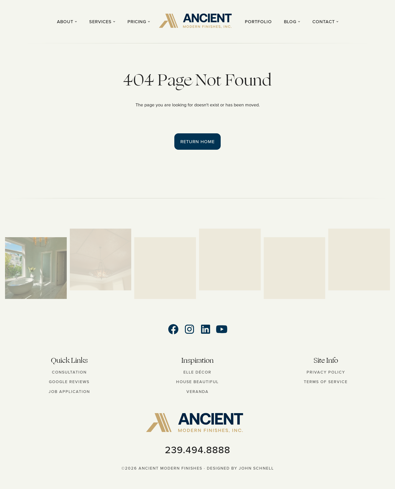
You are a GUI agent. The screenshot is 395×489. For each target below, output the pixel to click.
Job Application (69, 391)
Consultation (69, 372)
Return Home (197, 141)
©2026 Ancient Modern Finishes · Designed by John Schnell (197, 468)
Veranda (197, 391)
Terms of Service (326, 381)
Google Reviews (69, 381)
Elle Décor (197, 372)
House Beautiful (197, 381)
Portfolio (258, 21)
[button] (67, 21)
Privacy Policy (326, 372)
